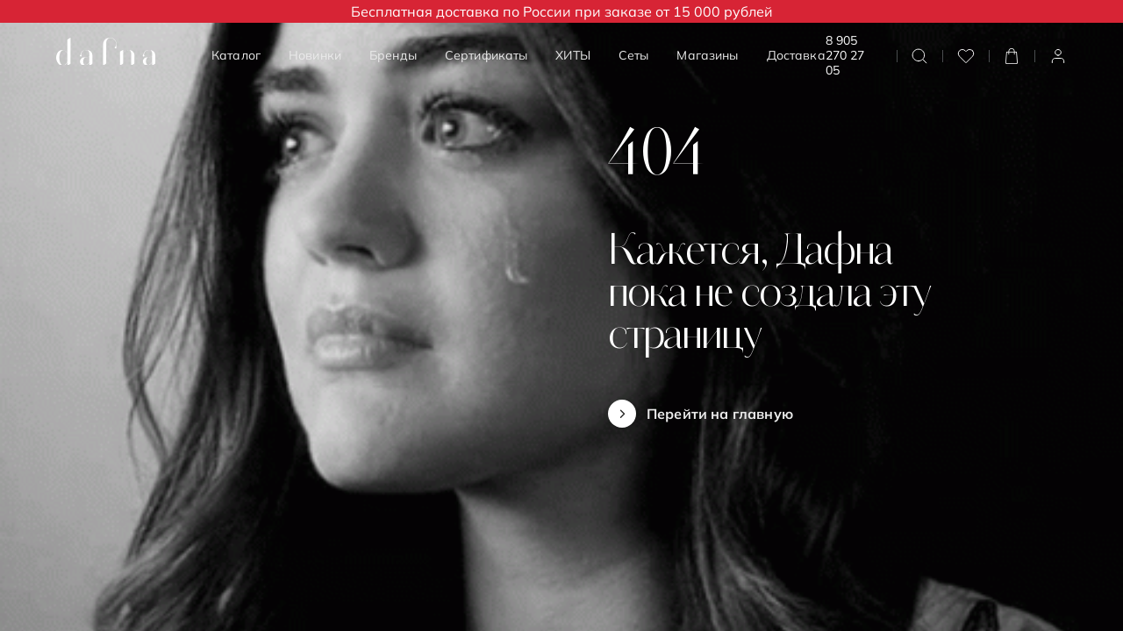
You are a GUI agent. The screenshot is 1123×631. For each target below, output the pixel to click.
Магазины (707, 55)
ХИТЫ (572, 55)
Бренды (393, 55)
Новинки (315, 55)
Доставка (796, 55)
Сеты (634, 55)
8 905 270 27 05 (845, 55)
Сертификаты (486, 55)
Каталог (236, 55)
